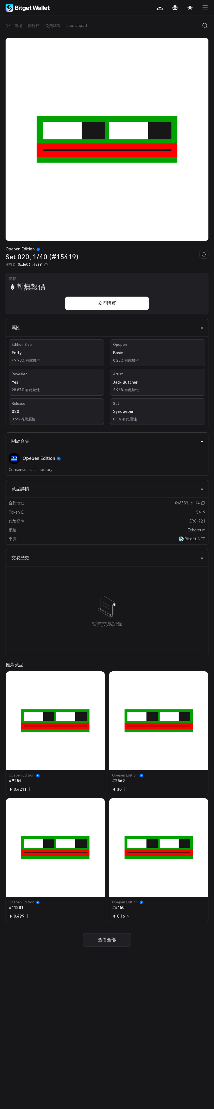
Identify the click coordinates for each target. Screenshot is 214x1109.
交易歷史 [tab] (107, 557)
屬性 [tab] (107, 327)
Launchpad (76, 25)
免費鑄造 (53, 25)
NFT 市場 (14, 25)
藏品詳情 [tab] (107, 488)
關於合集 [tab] (107, 441)
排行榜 (34, 25)
